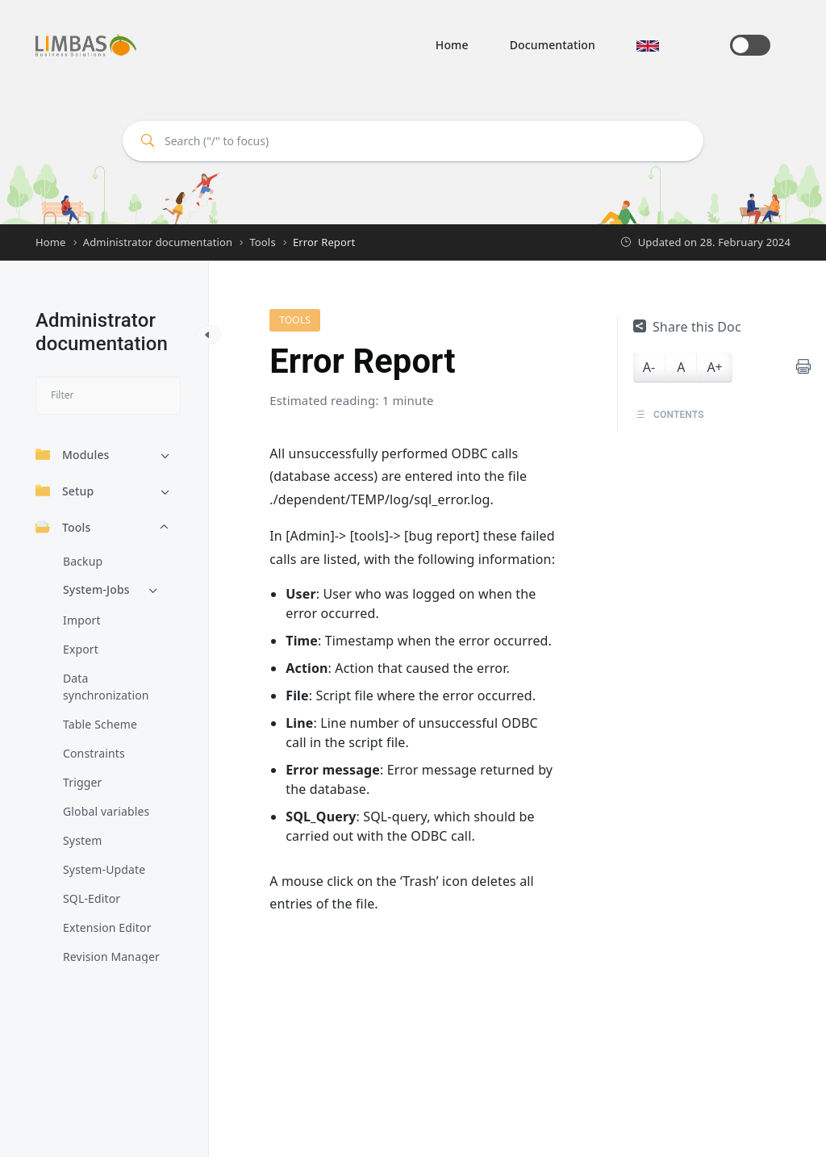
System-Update (104, 869)
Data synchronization (106, 686)
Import (82, 620)
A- (649, 367)
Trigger (82, 782)
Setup (64, 491)
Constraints (94, 753)
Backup (82, 561)
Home (452, 44)
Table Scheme (100, 724)
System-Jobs (96, 589)
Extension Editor (107, 927)
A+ (714, 367)
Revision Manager (111, 956)
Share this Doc (687, 327)
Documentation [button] (552, 44)
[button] (647, 44)
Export (80, 649)
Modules (72, 454)
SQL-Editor (91, 898)
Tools (62, 527)
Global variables (106, 811)
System (82, 840)
